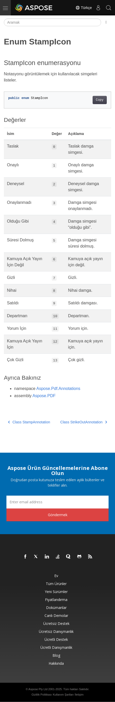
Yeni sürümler (56, 591)
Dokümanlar (56, 607)
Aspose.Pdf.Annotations (58, 388)
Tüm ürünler (56, 583)
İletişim (79, 694)
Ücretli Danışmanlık (56, 647)
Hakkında (56, 663)
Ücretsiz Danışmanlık (56, 631)
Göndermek (57, 514)
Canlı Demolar (56, 615)
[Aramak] (52, 22)
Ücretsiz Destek (56, 623)
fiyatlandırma (56, 599)
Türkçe (83, 7)
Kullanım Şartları (63, 694)
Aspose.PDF (44, 396)
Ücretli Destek (56, 639)
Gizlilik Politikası (41, 694)
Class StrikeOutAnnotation (83, 422)
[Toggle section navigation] (106, 22)
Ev (56, 575)
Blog (56, 655)
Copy (99, 100)
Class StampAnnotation (29, 422)
